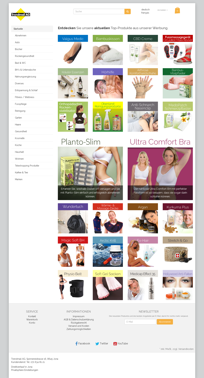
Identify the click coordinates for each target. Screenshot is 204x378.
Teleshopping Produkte (26, 165)
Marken (18, 179)
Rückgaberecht (79, 322)
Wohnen (19, 159)
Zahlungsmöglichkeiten (78, 329)
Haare (17, 124)
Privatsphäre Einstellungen (24, 370)
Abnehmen (20, 35)
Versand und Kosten (78, 326)
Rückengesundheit (24, 56)
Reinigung (19, 111)
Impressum (78, 316)
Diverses (19, 83)
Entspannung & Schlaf (25, 90)
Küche (18, 145)
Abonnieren (165, 321)
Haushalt (19, 152)
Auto (17, 42)
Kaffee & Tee (21, 172)
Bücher (18, 49)
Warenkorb (32, 319)
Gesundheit (20, 131)
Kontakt (32, 316)
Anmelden (162, 10)
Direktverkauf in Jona (21, 367)
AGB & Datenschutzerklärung (79, 319)
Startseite (18, 29)
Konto (32, 322)
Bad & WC (20, 63)
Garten (18, 117)
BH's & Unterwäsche (25, 69)
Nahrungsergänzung (25, 76)
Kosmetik (19, 138)
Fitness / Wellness (24, 97)
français (145, 12)
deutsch (145, 9)
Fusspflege (20, 104)
